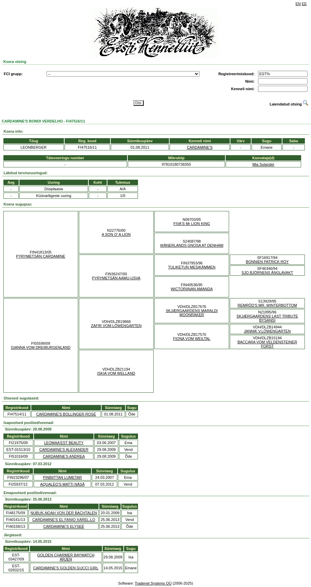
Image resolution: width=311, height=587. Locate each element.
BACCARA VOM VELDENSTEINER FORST (267, 344)
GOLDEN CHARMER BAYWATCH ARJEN (65, 557)
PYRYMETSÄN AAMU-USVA (116, 278)
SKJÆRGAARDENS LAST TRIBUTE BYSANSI (267, 318)
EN (298, 4)
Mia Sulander (263, 164)
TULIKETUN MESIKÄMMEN (191, 267)
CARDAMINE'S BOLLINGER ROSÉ (66, 414)
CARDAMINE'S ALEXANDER (64, 449)
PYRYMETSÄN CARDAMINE (40, 256)
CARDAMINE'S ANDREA (64, 456)
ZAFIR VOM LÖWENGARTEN (116, 326)
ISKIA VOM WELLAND (116, 373)
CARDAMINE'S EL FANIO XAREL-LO (63, 520)
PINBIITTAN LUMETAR (62, 477)
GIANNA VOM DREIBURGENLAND (40, 347)
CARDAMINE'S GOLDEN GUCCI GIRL (66, 568)
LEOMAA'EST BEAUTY (64, 443)
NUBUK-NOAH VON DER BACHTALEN (64, 513)
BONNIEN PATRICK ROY (267, 262)
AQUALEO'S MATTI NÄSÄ (62, 484)
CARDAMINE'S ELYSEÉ (63, 526)
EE (304, 4)
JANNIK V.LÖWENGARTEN (267, 331)
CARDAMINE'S (199, 147)
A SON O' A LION (116, 234)
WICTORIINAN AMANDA (191, 289)
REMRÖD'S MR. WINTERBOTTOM (267, 305)
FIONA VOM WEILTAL (191, 339)
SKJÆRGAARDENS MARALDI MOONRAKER (192, 313)
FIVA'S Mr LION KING (191, 224)
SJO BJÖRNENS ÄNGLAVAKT (267, 273)
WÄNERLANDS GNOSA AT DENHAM (191, 245)
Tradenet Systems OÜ (153, 583)
